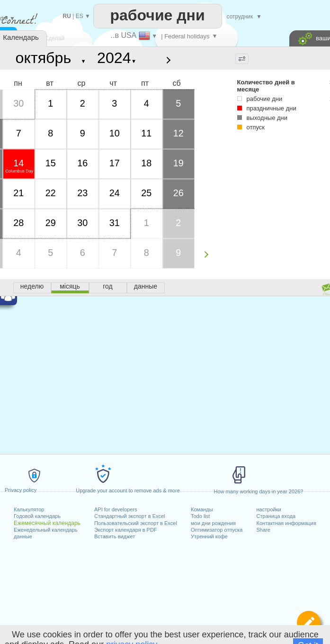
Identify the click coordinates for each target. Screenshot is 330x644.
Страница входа (276, 516)
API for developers (115, 509)
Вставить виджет (114, 536)
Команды (202, 509)
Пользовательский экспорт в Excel (135, 523)
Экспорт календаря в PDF (125, 530)
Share (263, 530)
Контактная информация (286, 523)
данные (23, 536)
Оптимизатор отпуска (216, 530)
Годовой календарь (37, 516)
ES (79, 16)
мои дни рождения (213, 523)
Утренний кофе (209, 536)
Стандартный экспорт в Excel (129, 516)
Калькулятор (29, 509)
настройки (269, 509)
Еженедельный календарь (45, 530)
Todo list (200, 516)
